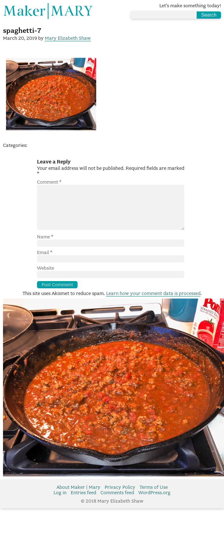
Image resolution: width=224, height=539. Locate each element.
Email (44, 262)
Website (45, 277)
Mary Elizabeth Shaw (68, 38)
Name (45, 246)
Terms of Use (154, 497)
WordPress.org (154, 502)
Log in (60, 502)
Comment (49, 182)
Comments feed (117, 502)
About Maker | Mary (78, 497)
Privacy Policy (120, 497)
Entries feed (83, 502)
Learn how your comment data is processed (153, 303)
